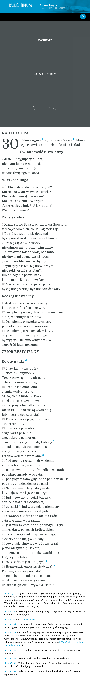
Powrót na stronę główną (45, 108)
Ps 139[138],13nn (13, 645)
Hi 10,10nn (77, 642)
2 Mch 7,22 (64, 642)
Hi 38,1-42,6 (28, 619)
